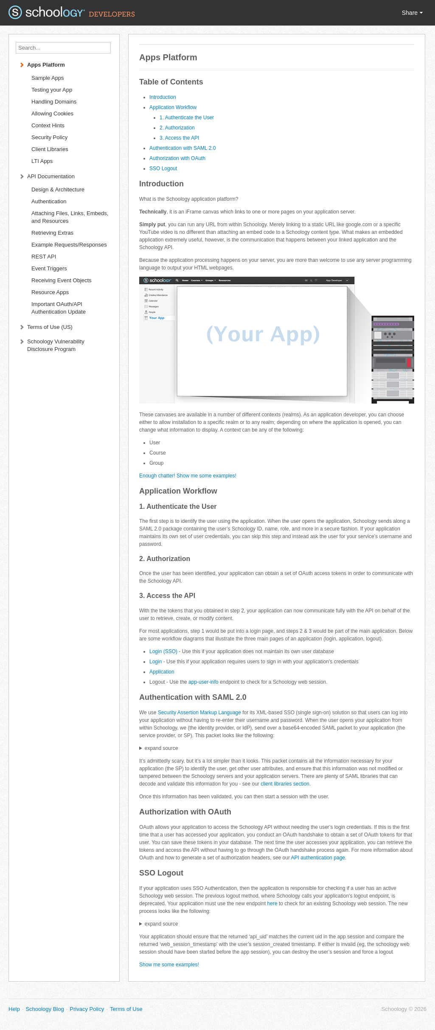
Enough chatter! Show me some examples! (187, 476)
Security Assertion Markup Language (199, 713)
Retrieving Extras (52, 233)
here (272, 904)
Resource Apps (50, 292)
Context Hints (48, 125)
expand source (161, 748)
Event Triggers (49, 268)
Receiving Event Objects (61, 280)
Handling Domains (53, 101)
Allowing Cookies (52, 113)
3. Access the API (179, 138)
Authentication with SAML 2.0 (182, 148)
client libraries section (285, 784)
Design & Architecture (57, 189)
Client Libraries (49, 149)
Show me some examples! (169, 965)
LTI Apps (42, 161)
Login (155, 662)
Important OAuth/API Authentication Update (58, 308)
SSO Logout (163, 168)
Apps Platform (46, 65)
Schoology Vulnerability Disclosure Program (55, 345)
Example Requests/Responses (69, 244)
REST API (43, 256)
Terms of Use (126, 1009)
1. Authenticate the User (187, 118)
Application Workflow (172, 107)
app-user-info (203, 682)
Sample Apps (47, 78)
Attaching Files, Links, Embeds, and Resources (69, 217)
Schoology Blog (44, 1009)
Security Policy (49, 137)
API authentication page (318, 858)
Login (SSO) (163, 651)
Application (161, 672)
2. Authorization (177, 128)
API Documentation (51, 176)
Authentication (48, 201)
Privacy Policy (87, 1009)
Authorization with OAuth (177, 158)
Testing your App (51, 90)
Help (14, 1009)
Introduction (162, 97)
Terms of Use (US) (50, 327)
